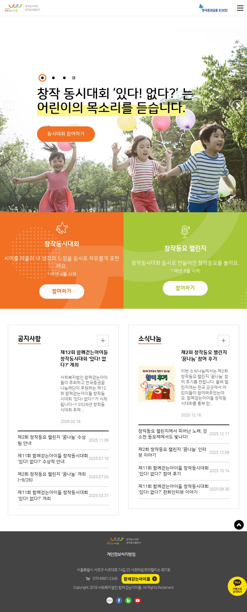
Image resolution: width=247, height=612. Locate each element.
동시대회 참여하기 (66, 134)
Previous (9, 106)
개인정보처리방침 (121, 554)
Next (238, 106)
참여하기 (61, 291)
